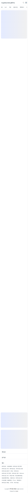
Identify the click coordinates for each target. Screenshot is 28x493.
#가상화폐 (4, 480)
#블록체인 (9, 480)
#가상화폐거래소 (19, 475)
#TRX (11, 482)
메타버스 (22, 7)
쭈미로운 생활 (13, 489)
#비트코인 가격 (5, 475)
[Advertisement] (14, 24)
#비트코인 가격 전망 (6, 473)
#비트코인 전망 (19, 468)
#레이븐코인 (12, 468)
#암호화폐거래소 (5, 478)
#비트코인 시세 (5, 468)
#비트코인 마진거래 (17, 466)
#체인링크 (19, 480)
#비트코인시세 (19, 478)
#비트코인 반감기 (6, 471)
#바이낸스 (4, 466)
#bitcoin (22, 473)
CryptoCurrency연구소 (8, 3)
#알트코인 (12, 478)
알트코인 (15, 7)
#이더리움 (16, 482)
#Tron (14, 480)
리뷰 (10, 7)
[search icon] (23, 3)
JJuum (16, 491)
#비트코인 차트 (15, 473)
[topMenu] (26, 2)
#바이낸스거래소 (5, 482)
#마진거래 (12, 475)
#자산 (12, 471)
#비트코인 (16, 471)
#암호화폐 (9, 466)
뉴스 (6, 7)
